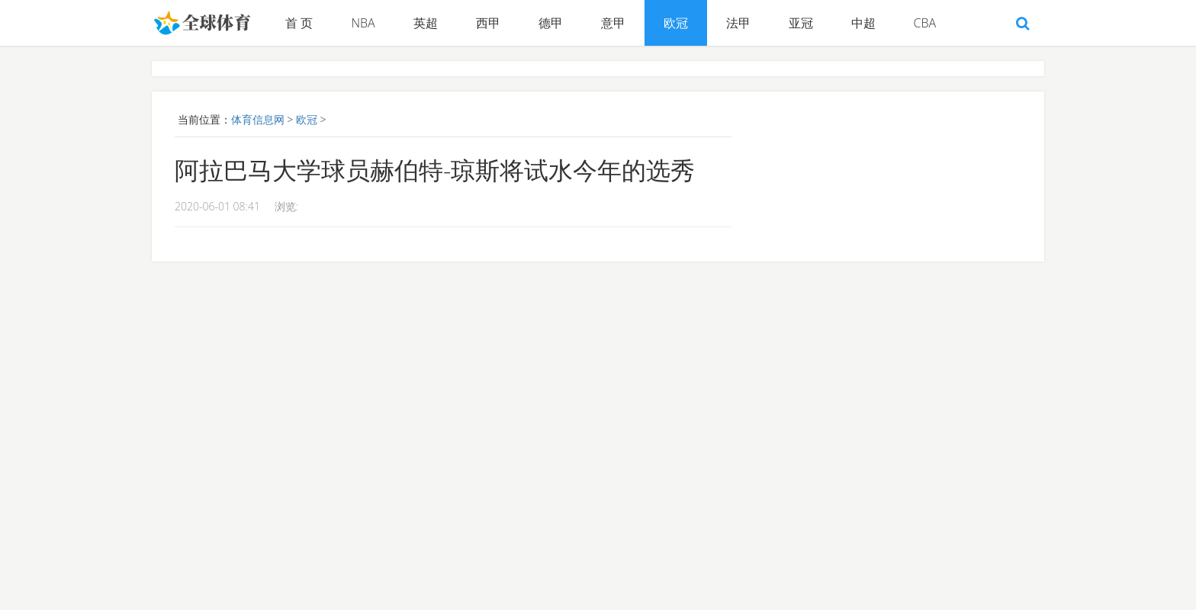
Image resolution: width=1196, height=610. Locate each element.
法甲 (738, 22)
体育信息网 (258, 119)
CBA (925, 22)
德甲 (551, 22)
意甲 (613, 22)
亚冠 (801, 22)
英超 (425, 22)
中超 (863, 22)
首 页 (299, 22)
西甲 (488, 22)
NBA (363, 22)
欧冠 (676, 22)
